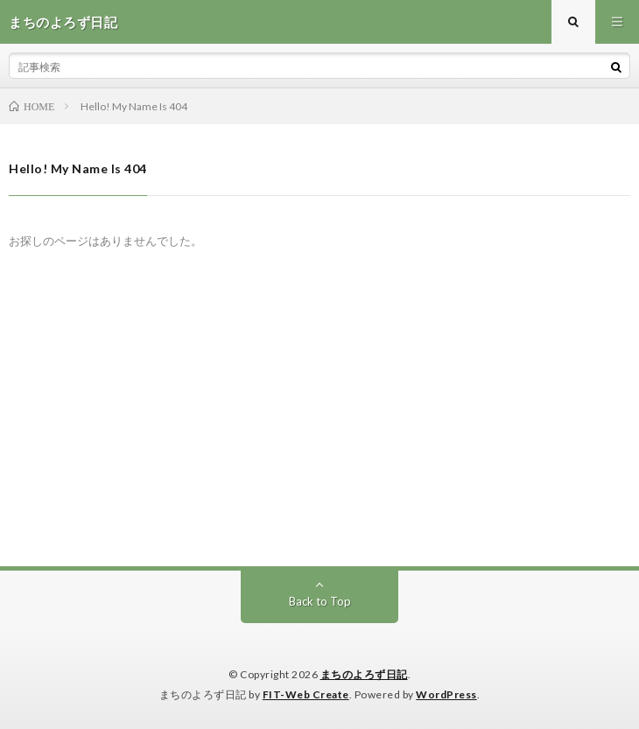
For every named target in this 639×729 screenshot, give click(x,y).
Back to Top (320, 601)
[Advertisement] (319, 434)
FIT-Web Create (306, 694)
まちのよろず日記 (364, 674)
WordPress (446, 694)
